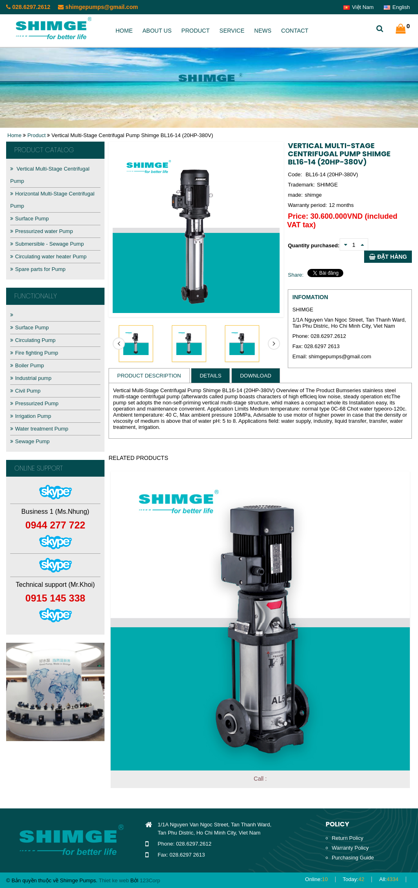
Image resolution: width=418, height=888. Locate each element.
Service (232, 30)
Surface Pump (29, 218)
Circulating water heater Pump (48, 256)
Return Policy (347, 838)
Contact (295, 30)
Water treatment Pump (39, 429)
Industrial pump (30, 378)
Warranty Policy (350, 848)
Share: (295, 275)
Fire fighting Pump (34, 353)
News (262, 30)
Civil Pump (25, 391)
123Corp (150, 880)
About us (156, 30)
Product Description (149, 376)
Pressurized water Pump (41, 231)
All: (388, 879)
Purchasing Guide (353, 858)
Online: (316, 879)
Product (195, 30)
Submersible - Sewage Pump (47, 244)
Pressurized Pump (34, 403)
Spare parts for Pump (38, 269)
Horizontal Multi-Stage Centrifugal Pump (52, 200)
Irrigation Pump (30, 416)
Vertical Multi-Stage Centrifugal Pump (49, 175)
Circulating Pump (33, 340)
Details (210, 376)
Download (255, 376)
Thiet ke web (114, 880)
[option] (55, 692)
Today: (354, 879)
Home (124, 30)
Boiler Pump (27, 365)
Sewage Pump (30, 441)
